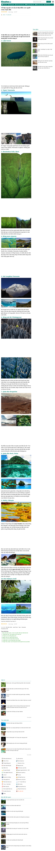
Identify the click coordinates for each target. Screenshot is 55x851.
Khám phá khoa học (19, 4)
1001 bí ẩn (47, 4)
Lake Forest (15, 627)
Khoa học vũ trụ (39, 4)
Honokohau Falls (4, 628)
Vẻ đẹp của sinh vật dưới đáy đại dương (10, 638)
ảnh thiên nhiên (9, 627)
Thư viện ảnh (8, 14)
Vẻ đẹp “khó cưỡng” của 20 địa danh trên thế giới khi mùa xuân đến (16, 641)
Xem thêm (29, 717)
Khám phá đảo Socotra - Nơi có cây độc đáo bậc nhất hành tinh (15, 632)
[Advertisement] (16, 25)
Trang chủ (4, 4)
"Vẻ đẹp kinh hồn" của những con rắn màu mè (11, 634)
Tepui (20, 627)
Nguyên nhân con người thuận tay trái (10, 637)
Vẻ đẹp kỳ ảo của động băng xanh (9, 635)
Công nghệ (11, 4)
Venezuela (23, 627)
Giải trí (4, 14)
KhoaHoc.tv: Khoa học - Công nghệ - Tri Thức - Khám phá (7, 2)
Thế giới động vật (29, 4)
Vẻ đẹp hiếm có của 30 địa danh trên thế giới (11, 640)
